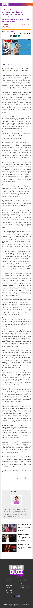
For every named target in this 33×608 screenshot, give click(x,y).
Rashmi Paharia (11, 31)
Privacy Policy (24, 585)
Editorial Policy (24, 581)
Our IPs (9, 583)
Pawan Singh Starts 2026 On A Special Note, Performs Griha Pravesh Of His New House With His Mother (24, 527)
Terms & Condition (24, 587)
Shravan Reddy (6, 479)
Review (23, 478)
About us (8, 581)
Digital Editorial (13, 9)
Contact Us (9, 592)
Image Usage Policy (24, 583)
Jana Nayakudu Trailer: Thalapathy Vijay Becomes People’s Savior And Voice (24, 546)
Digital (5, 9)
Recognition (9, 585)
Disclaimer (9, 587)
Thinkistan (12, 479)
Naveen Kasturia (12, 478)
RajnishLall (18, 478)
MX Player (5, 478)
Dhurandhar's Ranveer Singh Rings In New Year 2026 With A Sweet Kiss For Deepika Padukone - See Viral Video (24, 537)
